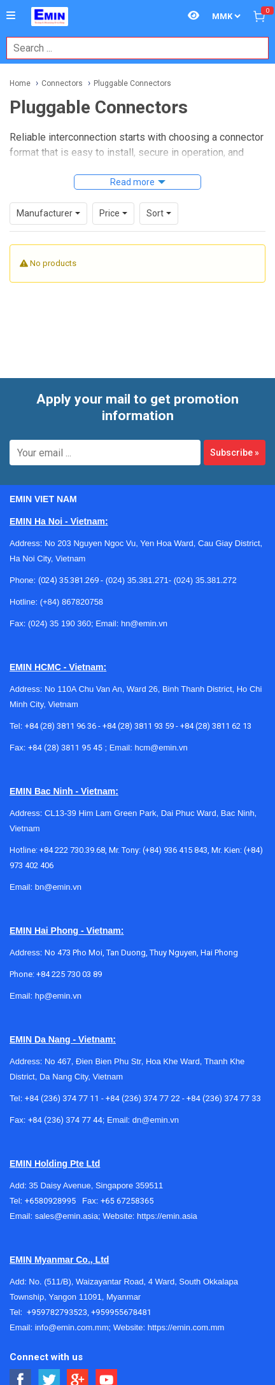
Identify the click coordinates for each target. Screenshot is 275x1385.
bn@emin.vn (58, 887)
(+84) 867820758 (71, 602)
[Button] (10, 16)
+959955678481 (121, 1312)
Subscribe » (234, 452)
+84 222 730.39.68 (72, 850)
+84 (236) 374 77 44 (65, 1120)
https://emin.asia (167, 1216)
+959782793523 (57, 1312)
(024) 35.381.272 (204, 580)
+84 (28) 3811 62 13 (215, 726)
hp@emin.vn (58, 996)
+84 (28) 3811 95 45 (65, 747)
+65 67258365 (127, 1201)
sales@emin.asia (66, 1216)
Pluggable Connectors (132, 83)
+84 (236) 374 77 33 (224, 1098)
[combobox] (130, 48)
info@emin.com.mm (72, 1327)
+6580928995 (53, 1201)
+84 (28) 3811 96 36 (60, 726)
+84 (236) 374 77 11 (62, 1098)
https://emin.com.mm (186, 1327)
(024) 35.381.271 (137, 580)
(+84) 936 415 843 (175, 850)
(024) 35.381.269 (68, 580)
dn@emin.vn (155, 1120)
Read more (132, 182)
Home (20, 83)
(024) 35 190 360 (59, 623)
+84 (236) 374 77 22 (143, 1098)
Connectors (62, 83)
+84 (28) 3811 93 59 (138, 726)
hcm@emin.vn (160, 747)
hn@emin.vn (144, 623)
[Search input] (130, 48)
